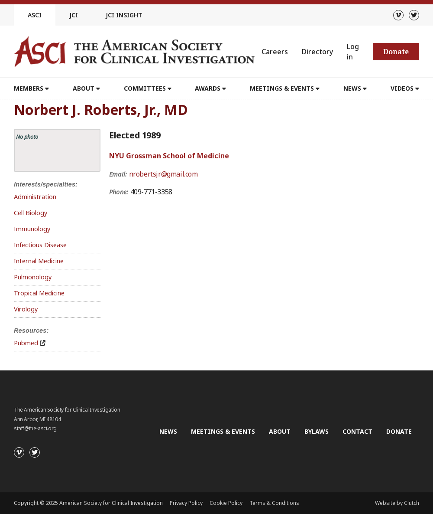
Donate (396, 51)
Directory (317, 51)
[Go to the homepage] (134, 51)
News (352, 88)
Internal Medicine (39, 261)
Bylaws (316, 431)
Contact (357, 431)
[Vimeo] (398, 15)
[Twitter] (414, 15)
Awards (207, 88)
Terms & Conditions (274, 503)
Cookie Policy (226, 503)
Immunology (32, 229)
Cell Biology (30, 213)
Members (28, 88)
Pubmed (26, 343)
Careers (275, 51)
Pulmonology (33, 277)
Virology (26, 309)
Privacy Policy (186, 503)
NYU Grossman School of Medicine (169, 155)
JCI (73, 15)
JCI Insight (124, 15)
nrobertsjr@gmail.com (163, 174)
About (83, 88)
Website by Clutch (397, 503)
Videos (402, 88)
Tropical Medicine (39, 293)
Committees (145, 88)
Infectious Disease (40, 245)
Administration (35, 197)
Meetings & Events (282, 88)
